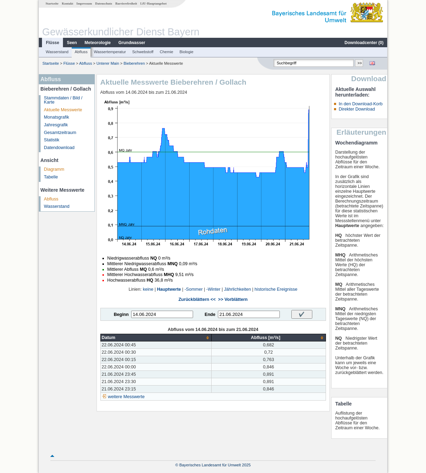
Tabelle (51, 177)
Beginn (121, 314)
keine (148, 289)
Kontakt (67, 3)
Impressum (84, 3)
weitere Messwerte (126, 396)
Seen (72, 42)
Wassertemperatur (110, 52)
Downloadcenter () (364, 42)
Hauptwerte (169, 289)
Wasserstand (57, 52)
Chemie (166, 52)
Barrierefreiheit (126, 3)
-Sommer (194, 289)
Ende (210, 314)
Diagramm (54, 169)
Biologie (186, 52)
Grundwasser (132, 42)
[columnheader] (156, 337)
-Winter (213, 289)
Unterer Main (108, 63)
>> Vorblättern (233, 299)
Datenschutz (103, 3)
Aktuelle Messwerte (63, 109)
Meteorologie (98, 42)
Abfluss (81, 52)
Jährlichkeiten (237, 289)
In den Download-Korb (360, 103)
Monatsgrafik (56, 117)
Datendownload (59, 147)
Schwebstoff (143, 52)
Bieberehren (134, 63)
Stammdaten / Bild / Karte (63, 100)
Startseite (51, 3)
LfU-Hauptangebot (153, 3)
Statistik (51, 139)
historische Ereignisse (276, 289)
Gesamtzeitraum (60, 132)
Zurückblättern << (196, 299)
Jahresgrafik (56, 124)
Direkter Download (357, 109)
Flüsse (52, 42)
